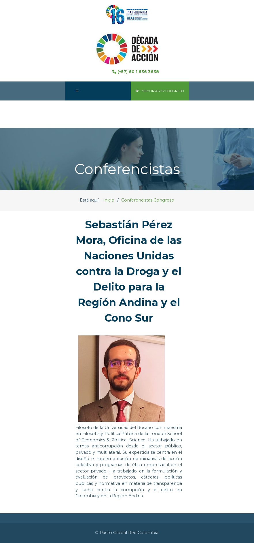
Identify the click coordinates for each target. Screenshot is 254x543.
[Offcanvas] (77, 90)
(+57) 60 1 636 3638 (135, 71)
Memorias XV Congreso (160, 91)
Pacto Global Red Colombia (129, 532)
